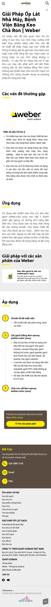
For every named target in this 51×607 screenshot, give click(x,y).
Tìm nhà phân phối (25, 423)
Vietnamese (8, 590)
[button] (47, 10)
